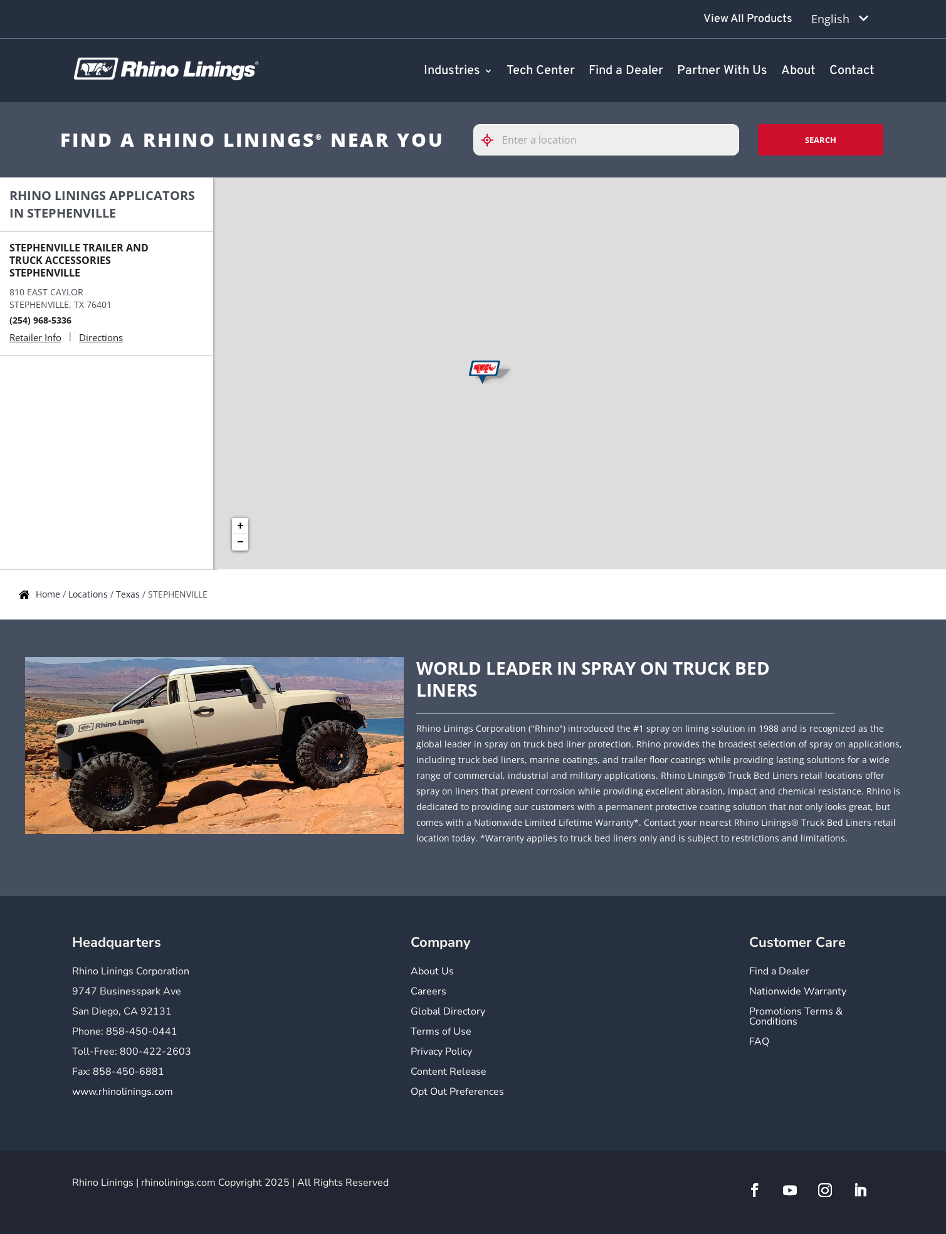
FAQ (759, 1042)
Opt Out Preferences (457, 1093)
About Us (432, 972)
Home (49, 594)
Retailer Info (35, 337)
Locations (89, 594)
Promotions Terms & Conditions (796, 1017)
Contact (852, 71)
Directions (101, 337)
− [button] (240, 542)
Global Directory (448, 1012)
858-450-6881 (128, 1071)
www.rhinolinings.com (122, 1092)
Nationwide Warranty (797, 992)
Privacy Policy (441, 1052)
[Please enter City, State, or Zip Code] (606, 140)
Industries (452, 71)
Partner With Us (722, 71)
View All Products (747, 19)
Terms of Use (441, 1032)
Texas (129, 594)
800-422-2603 (155, 1051)
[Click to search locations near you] (492, 140)
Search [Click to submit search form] (820, 139)
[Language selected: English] (840, 19)
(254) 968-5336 (40, 320)
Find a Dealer (626, 71)
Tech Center (541, 71)
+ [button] (240, 526)
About (798, 71)
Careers (428, 992)
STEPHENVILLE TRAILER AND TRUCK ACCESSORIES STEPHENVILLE (79, 260)
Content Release (448, 1072)
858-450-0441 (141, 1031)
